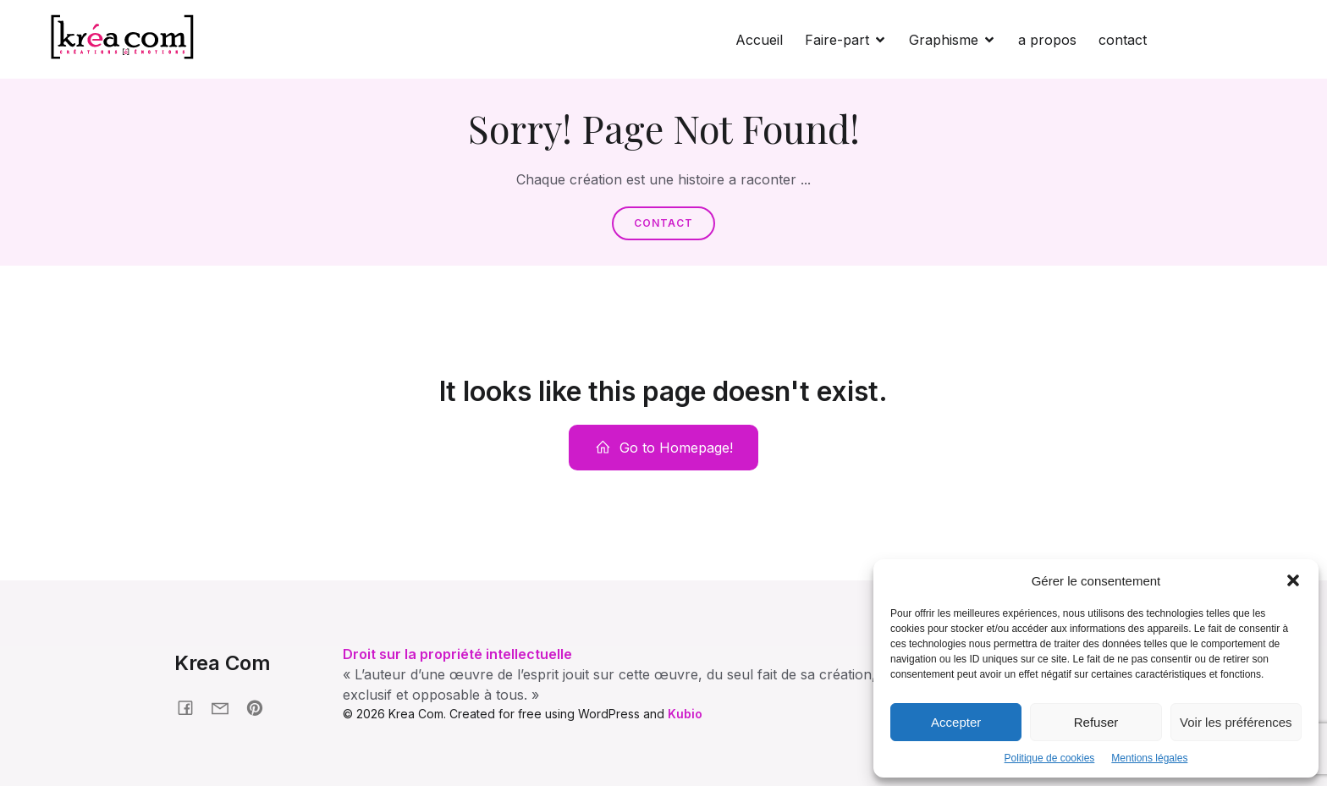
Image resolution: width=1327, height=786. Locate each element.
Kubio (685, 713)
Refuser (1096, 722)
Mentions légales (1149, 758)
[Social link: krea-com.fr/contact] (226, 706)
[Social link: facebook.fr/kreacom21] (191, 706)
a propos (1047, 39)
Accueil (759, 39)
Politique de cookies (1050, 758)
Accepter (956, 722)
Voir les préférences (1236, 722)
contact (1122, 39)
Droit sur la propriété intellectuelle (457, 654)
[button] (1293, 580)
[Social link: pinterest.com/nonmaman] (261, 706)
